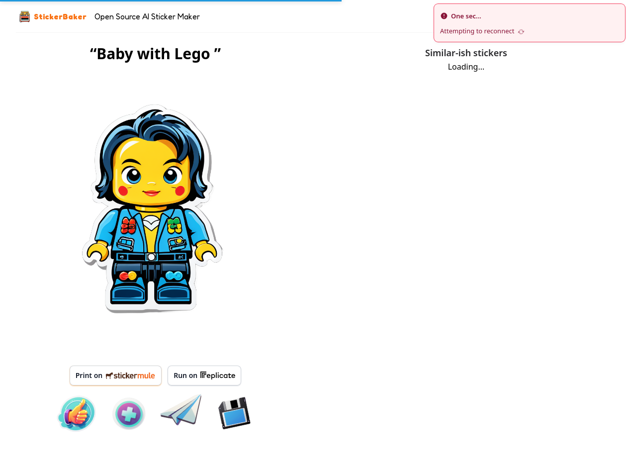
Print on (116, 375)
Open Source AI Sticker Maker (147, 16)
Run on (204, 375)
